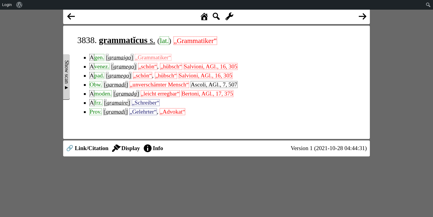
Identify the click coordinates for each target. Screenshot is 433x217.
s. (127, 40)
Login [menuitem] (7, 4)
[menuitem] (19, 5)
